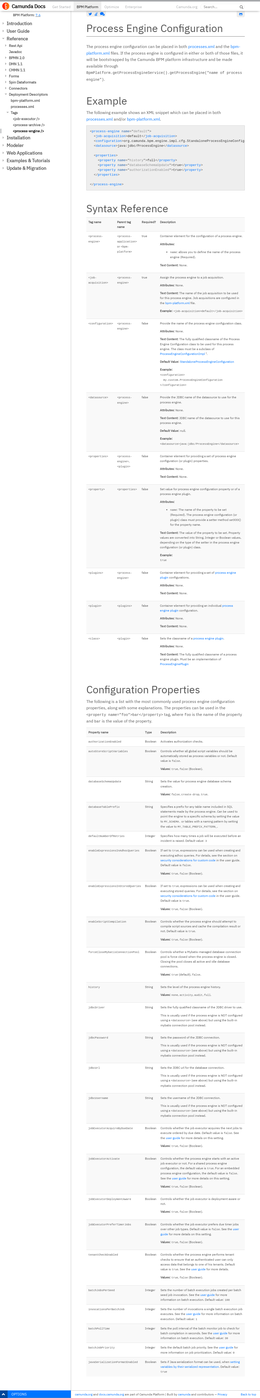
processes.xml (22, 106)
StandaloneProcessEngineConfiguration (207, 362)
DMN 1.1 (15, 64)
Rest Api (15, 45)
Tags (14, 112)
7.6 (38, 15)
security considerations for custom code (188, 860)
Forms (14, 76)
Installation (18, 138)
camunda (184, 1394)
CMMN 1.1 (17, 70)
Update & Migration (26, 168)
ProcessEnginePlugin (174, 664)
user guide (173, 1138)
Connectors (18, 88)
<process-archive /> (29, 125)
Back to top (248, 1394)
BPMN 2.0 (16, 58)
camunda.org (83, 1394)
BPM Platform (87, 7)
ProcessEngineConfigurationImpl (182, 354)
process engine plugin (208, 638)
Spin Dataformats (22, 82)
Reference (17, 39)
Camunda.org (186, 7)
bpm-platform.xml (25, 100)
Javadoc (15, 52)
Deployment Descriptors (28, 94)
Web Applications (24, 153)
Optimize (111, 7)
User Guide (18, 31)
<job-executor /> (26, 119)
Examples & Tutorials (28, 160)
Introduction (19, 23)
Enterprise (133, 7)
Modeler (15, 145)
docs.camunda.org (111, 1394)
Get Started (61, 7)
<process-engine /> (28, 131)
